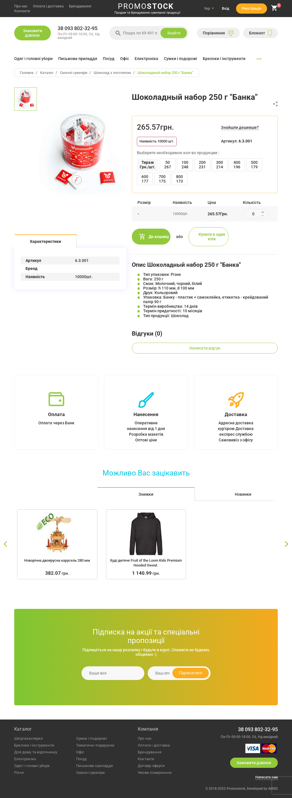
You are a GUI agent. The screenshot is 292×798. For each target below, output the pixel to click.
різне (19, 772)
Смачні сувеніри (90, 772)
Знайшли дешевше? (240, 127)
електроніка (25, 759)
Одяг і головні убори (33, 58)
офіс (80, 752)
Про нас (21, 6)
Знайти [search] (173, 33)
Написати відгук (204, 348)
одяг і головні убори (32, 766)
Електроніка (146, 58)
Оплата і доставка (48, 6)
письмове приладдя (94, 766)
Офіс (124, 58)
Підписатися (190, 673)
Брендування (80, 6)
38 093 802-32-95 (77, 28)
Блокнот (260, 33)
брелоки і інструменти (34, 745)
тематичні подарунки (95, 745)
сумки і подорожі (91, 738)
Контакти (22, 11)
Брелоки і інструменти (224, 58)
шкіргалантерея (28, 738)
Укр (207, 8)
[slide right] (286, 544)
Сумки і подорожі (180, 58)
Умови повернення (155, 772)
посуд (81, 759)
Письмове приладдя (77, 58)
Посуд (108, 58)
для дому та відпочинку (35, 752)
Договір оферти (151, 766)
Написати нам (266, 777)
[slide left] (5, 544)
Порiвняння (218, 33)
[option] (25, 99)
